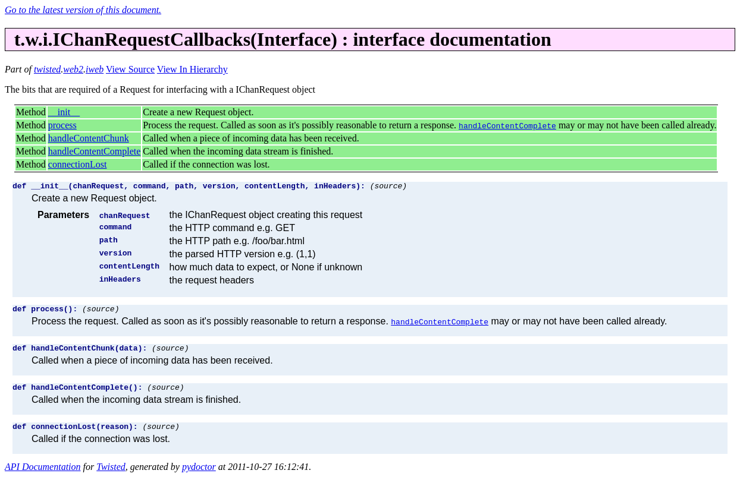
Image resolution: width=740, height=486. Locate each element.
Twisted (111, 476)
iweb (95, 69)
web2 (73, 69)
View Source (130, 69)
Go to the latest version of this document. (83, 10)
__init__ (64, 112)
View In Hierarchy (192, 69)
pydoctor (199, 476)
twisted (47, 69)
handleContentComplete (94, 151)
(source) (388, 187)
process (62, 125)
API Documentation (43, 476)
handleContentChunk (88, 138)
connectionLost (77, 164)
